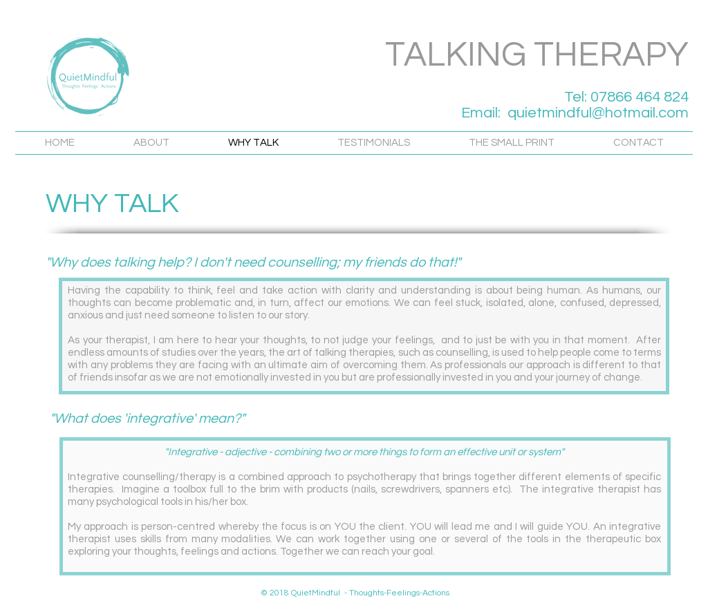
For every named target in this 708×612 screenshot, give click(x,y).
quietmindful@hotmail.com (598, 113)
